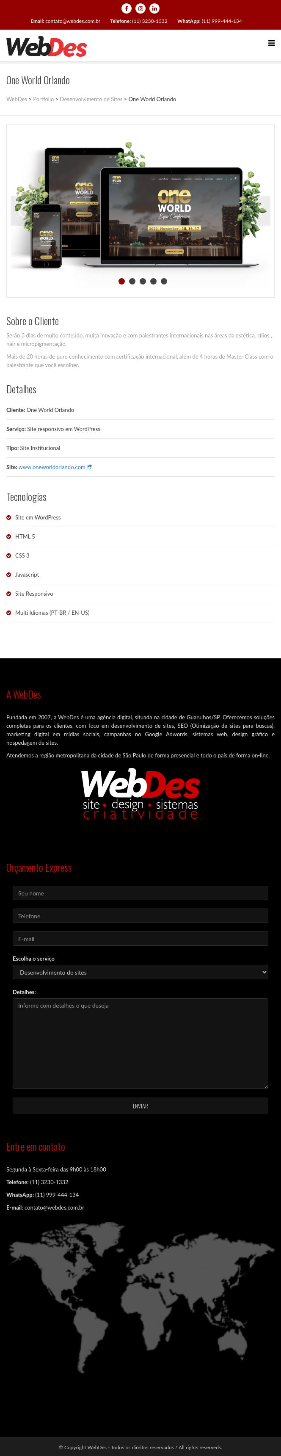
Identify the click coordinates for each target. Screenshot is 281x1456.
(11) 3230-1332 (139, 21)
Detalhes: (24, 992)
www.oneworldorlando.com (55, 467)
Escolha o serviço (34, 958)
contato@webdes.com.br (65, 21)
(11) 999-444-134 (209, 21)
